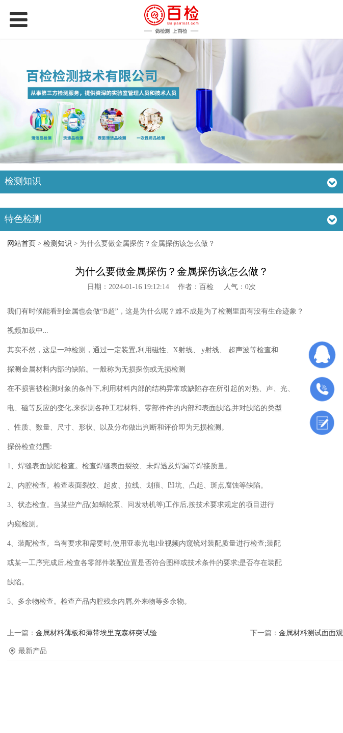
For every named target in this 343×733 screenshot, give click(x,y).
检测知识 (57, 243)
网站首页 (21, 243)
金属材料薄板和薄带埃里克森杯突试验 (96, 633)
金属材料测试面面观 (311, 633)
